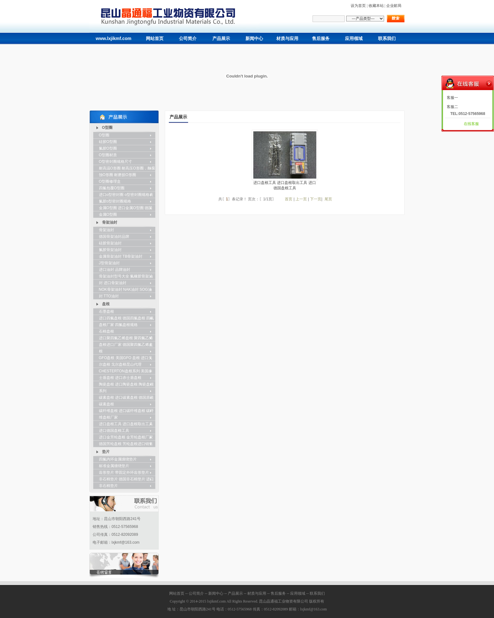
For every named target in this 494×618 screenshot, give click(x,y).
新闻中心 (254, 38)
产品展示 (221, 38)
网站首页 (155, 38)
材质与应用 (287, 38)
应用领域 (354, 38)
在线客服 (471, 124)
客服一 (452, 97)
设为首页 (358, 5)
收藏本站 (376, 5)
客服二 (452, 107)
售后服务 (321, 38)
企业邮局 (393, 5)
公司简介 (188, 38)
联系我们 (387, 38)
